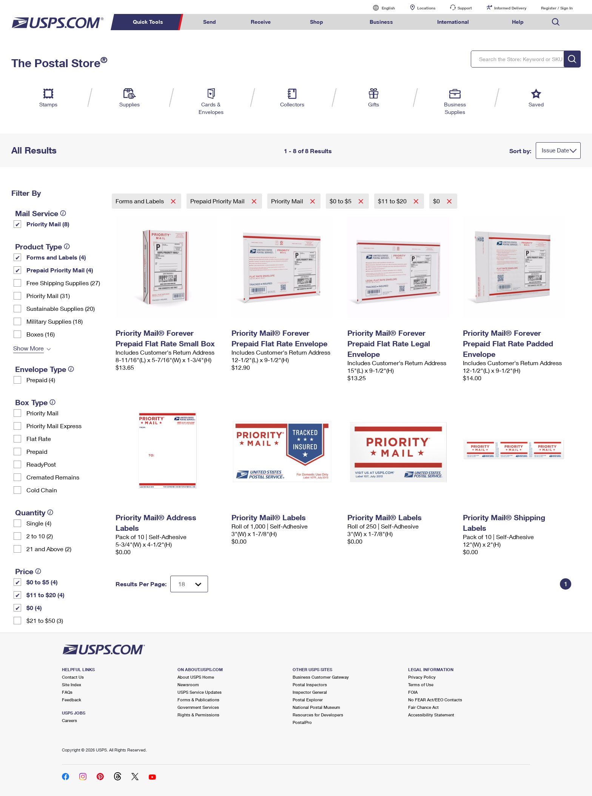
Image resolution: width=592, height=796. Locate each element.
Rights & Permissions (198, 714)
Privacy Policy (422, 677)
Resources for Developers (318, 714)
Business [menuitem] (381, 21)
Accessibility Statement (431, 714)
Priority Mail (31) (48, 295)
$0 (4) (34, 607)
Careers (69, 720)
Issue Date (555, 150)
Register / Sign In (557, 8)
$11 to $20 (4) (45, 594)
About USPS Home (195, 677)
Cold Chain (41, 489)
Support (465, 8)
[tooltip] (63, 213)
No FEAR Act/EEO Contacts (435, 699)
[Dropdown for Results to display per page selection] (189, 584)
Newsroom (188, 684)
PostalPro (302, 722)
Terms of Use (420, 684)
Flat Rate (38, 438)
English (380, 7)
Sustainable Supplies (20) (60, 308)
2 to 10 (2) (39, 535)
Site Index (71, 684)
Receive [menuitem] (261, 21)
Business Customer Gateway (321, 677)
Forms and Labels (140, 200)
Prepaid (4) (40, 379)
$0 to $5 (341, 200)
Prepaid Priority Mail (218, 200)
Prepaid (36, 451)
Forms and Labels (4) (56, 257)
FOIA (413, 692)
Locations (426, 8)
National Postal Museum (316, 707)
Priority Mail (42, 412)
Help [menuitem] (518, 21)
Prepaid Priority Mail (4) (59, 270)
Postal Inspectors (310, 684)
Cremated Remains (52, 477)
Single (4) (38, 523)
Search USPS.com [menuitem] (555, 22)
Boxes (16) (40, 334)
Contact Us (73, 677)
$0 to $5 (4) (42, 581)
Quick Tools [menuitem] (148, 21)
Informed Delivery (510, 8)
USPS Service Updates (199, 692)
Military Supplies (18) (54, 321)
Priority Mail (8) (47, 223)
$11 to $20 (393, 200)
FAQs (67, 692)
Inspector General (310, 692)
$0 (437, 200)
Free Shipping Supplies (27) (63, 282)
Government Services (198, 707)
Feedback (71, 699)
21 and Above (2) (48, 548)
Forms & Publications (198, 699)
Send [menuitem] (209, 21)
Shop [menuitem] (316, 21)
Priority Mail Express (54, 425)
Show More (28, 348)
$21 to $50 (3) (44, 620)
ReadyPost (41, 464)
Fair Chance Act (423, 707)
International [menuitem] (453, 21)
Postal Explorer (308, 699)
